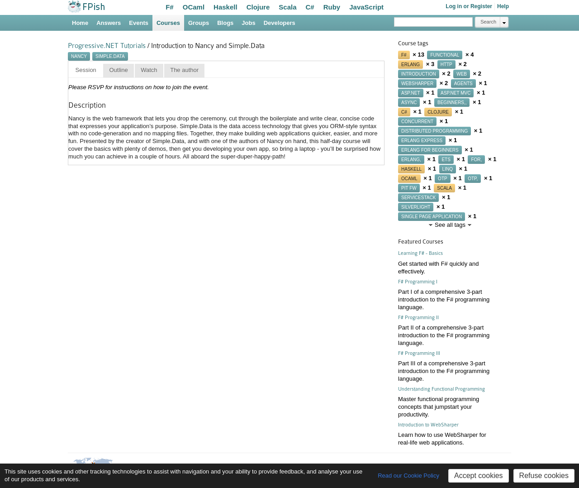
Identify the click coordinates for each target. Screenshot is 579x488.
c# (404, 112)
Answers (108, 22)
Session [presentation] (86, 70)
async (409, 102)
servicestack (418, 197)
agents (463, 83)
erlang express (421, 140)
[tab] (86, 70)
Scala (287, 7)
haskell (411, 169)
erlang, (411, 159)
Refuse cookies (544, 475)
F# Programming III (419, 353)
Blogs (225, 22)
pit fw (409, 188)
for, (476, 159)
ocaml (409, 178)
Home (80, 22)
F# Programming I (417, 282)
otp (442, 178)
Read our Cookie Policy (408, 475)
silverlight (415, 207)
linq (447, 169)
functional (444, 55)
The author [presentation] (184, 70)
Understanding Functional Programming (441, 389)
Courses (168, 22)
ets (445, 159)
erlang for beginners (430, 150)
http (446, 64)
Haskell (225, 7)
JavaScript (366, 7)
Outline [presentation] (118, 70)
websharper (417, 83)
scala (444, 188)
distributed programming (434, 131)
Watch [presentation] (149, 70)
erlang (410, 64)
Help (503, 6)
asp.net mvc (455, 93)
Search (488, 21)
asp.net (410, 93)
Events (138, 22)
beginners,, (451, 102)
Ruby (332, 7)
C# (310, 7)
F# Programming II (418, 318)
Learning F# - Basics (420, 253)
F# (170, 7)
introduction (418, 74)
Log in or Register (469, 6)
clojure (438, 112)
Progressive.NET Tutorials (107, 46)
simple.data (110, 56)
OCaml (193, 7)
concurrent (417, 121)
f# (404, 55)
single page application (431, 216)
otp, (473, 178)
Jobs (248, 22)
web (461, 74)
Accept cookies (478, 475)
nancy (79, 56)
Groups (198, 22)
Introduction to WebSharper (428, 425)
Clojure (258, 7)
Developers (279, 22)
